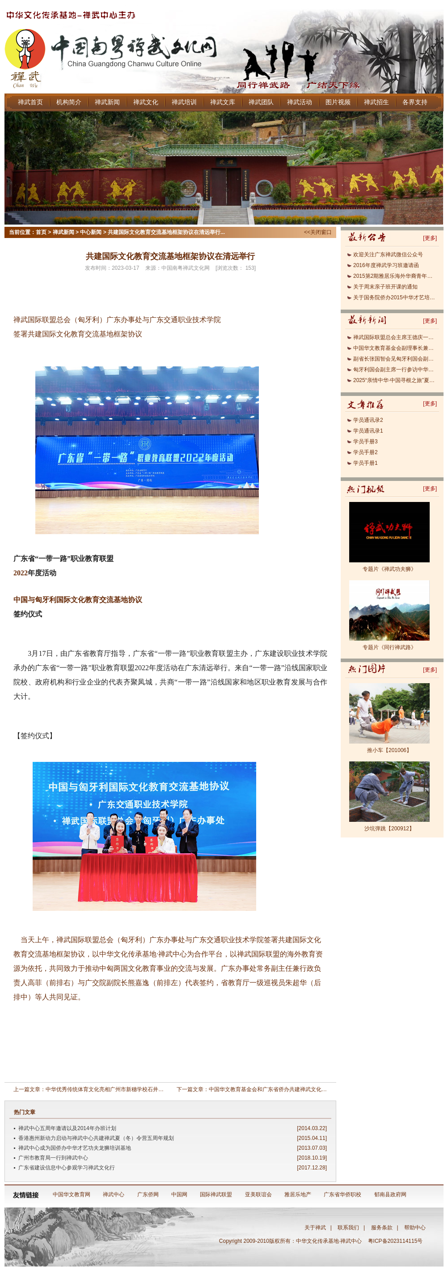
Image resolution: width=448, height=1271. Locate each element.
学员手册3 (365, 441)
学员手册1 (365, 463)
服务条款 (382, 1227)
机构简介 (68, 102)
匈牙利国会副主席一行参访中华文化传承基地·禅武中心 (395, 369)
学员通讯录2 (368, 420)
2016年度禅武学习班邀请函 (386, 265)
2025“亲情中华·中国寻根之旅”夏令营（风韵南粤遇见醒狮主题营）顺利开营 (395, 380)
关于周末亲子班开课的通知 (385, 287)
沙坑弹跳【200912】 (389, 828)
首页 (41, 232)
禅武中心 (113, 1194)
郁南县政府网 (390, 1194)
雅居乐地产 (297, 1194)
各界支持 (414, 102)
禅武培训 (184, 102)
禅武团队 (261, 102)
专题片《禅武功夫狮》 (389, 569)
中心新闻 (90, 232)
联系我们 (348, 1227)
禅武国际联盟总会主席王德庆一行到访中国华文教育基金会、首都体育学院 (395, 337)
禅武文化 (145, 102)
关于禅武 (315, 1227)
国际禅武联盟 (216, 1194)
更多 (430, 238)
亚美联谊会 (258, 1194)
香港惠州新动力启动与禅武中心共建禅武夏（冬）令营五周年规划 (96, 1138)
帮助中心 (415, 1227)
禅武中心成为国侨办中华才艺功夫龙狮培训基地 (74, 1148)
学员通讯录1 (368, 431)
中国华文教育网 (71, 1194)
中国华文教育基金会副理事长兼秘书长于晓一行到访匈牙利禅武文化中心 (395, 348)
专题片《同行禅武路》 (389, 647)
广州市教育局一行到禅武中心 (53, 1158)
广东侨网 (148, 1194)
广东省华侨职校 (342, 1194)
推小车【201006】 (389, 750)
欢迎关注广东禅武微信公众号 (388, 254)
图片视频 (338, 102)
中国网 (179, 1194)
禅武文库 (222, 102)
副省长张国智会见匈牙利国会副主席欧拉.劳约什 (395, 359)
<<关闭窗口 (318, 232)
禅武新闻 (107, 102)
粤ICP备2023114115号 (397, 1241)
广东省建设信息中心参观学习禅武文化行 (66, 1168)
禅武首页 (30, 102)
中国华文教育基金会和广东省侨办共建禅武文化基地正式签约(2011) (289, 1089)
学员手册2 (365, 452)
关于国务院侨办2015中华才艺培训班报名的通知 (395, 297)
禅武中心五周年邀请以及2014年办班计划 (67, 1128)
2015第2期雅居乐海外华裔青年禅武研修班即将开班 (395, 276)
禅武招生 (376, 102)
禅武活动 (299, 102)
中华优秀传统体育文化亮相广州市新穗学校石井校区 (107, 1089)
